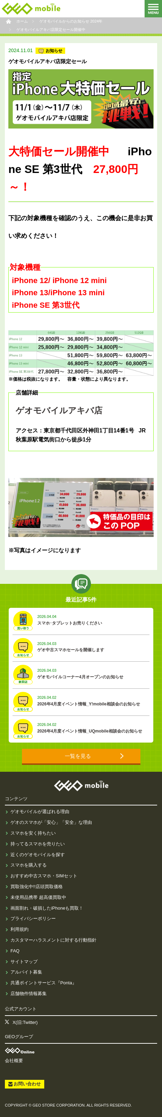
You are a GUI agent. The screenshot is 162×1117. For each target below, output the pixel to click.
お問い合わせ (27, 1083)
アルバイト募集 (26, 972)
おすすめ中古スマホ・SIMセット (43, 875)
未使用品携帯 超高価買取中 (38, 897)
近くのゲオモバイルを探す (37, 854)
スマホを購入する (28, 865)
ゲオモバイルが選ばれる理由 (39, 811)
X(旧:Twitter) (25, 1022)
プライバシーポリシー (33, 918)
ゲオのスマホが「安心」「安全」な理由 (51, 822)
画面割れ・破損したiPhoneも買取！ (46, 908)
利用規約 (19, 929)
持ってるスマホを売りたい (37, 843)
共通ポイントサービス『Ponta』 (43, 982)
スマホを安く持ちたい (33, 833)
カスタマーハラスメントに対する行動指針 (53, 940)
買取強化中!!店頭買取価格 (36, 886)
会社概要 (14, 1060)
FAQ (15, 950)
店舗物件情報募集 (28, 993)
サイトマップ (24, 961)
